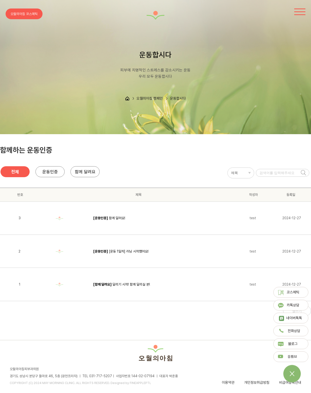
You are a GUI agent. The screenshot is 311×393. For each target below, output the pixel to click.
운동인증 (50, 171)
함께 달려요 (85, 171)
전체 (15, 171)
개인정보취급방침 (256, 382)
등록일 (290, 195)
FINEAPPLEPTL (140, 383)
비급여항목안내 (290, 382)
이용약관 (228, 382)
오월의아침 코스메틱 (24, 14)
